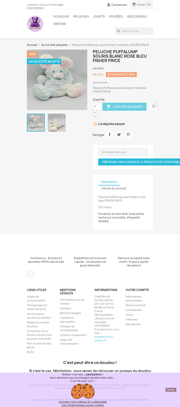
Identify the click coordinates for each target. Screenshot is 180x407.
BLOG (30, 352)
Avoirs (129, 314)
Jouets (99, 16)
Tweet (119, 134)
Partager (109, 134)
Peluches (81, 16)
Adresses (132, 319)
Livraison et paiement (73, 335)
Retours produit (136, 305)
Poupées (116, 16)
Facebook (31, 274)
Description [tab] (109, 182)
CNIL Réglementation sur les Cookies (82, 405)
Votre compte (137, 290)
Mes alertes (133, 324)
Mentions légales (70, 313)
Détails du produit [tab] (114, 188)
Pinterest (128, 134)
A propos (65, 308)
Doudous (61, 16)
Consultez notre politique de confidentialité (83, 401)
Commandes (134, 310)
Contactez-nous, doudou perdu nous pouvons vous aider (39, 334)
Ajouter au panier (124, 106)
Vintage (59, 24)
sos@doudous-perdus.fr (104, 338)
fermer (171, 389)
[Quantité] (97, 107)
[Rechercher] (134, 31)
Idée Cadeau (137, 16)
